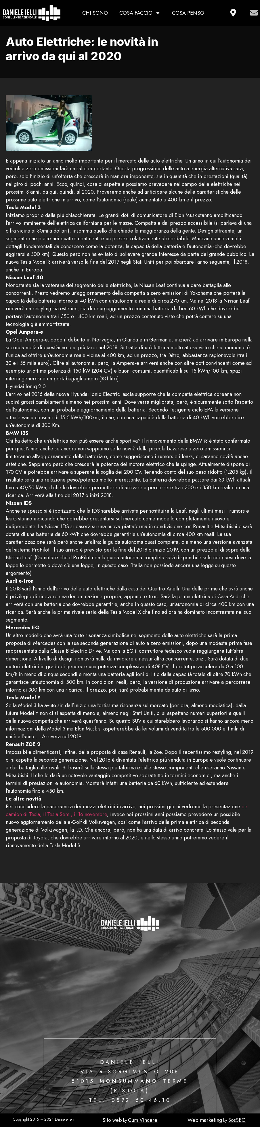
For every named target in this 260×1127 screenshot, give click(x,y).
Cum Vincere (142, 1120)
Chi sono (95, 13)
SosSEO (237, 1120)
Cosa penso (188, 13)
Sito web (112, 1120)
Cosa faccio (139, 12)
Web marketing (205, 1120)
